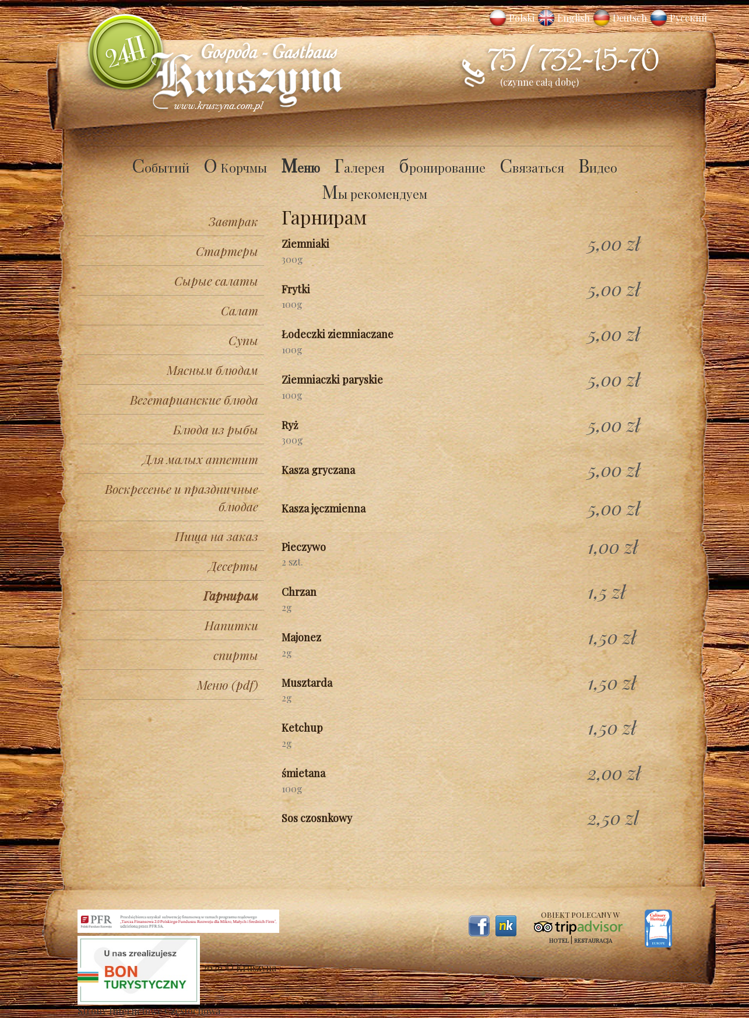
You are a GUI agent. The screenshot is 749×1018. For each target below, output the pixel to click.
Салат (239, 310)
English (573, 18)
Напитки (231, 625)
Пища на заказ (216, 536)
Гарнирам (230, 595)
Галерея (359, 167)
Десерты (233, 565)
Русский (688, 18)
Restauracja (593, 940)
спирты (235, 655)
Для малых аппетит (200, 459)
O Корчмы (235, 167)
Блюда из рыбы (215, 429)
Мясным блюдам (212, 369)
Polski (522, 18)
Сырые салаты (216, 280)
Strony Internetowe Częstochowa (149, 1011)
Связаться (532, 167)
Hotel (559, 940)
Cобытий (160, 167)
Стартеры (227, 251)
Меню (300, 167)
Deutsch (630, 18)
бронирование (442, 167)
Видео (597, 167)
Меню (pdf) (227, 684)
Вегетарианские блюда (194, 399)
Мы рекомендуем (374, 193)
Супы (243, 340)
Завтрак (233, 221)
